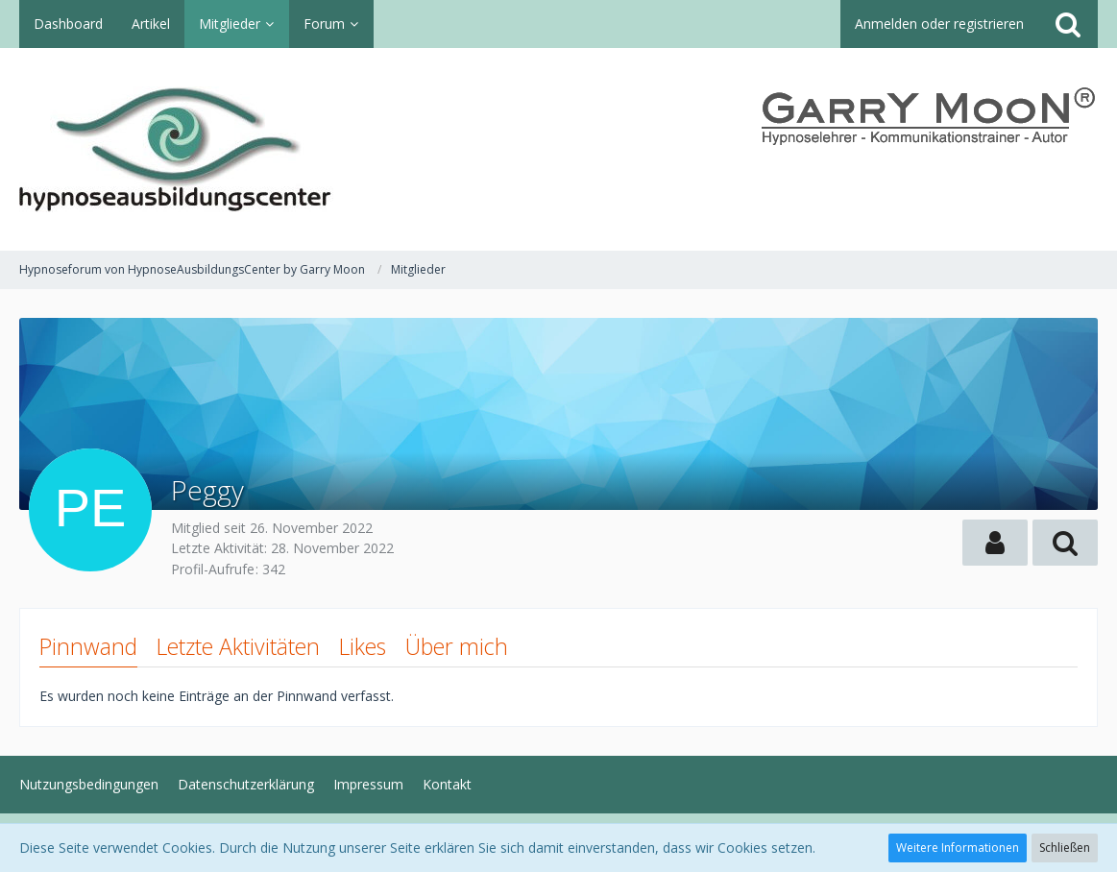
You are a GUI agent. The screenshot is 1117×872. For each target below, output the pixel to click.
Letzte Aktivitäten (238, 646)
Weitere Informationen (957, 847)
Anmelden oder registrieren (939, 23)
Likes (362, 646)
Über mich (456, 646)
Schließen (1064, 847)
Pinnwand (88, 646)
